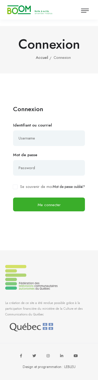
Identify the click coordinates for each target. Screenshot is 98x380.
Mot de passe (25, 154)
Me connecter (49, 205)
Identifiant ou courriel (32, 125)
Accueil (42, 57)
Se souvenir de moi (36, 186)
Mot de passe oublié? (69, 186)
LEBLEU (70, 366)
